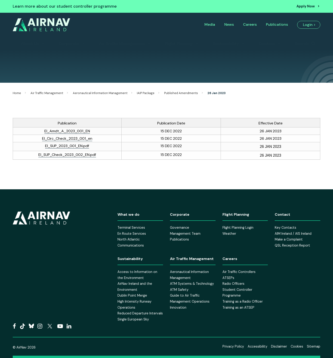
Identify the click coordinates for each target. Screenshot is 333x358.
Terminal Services (131, 227)
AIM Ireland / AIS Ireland (293, 233)
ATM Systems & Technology (192, 284)
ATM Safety (179, 290)
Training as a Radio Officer (242, 301)
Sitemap (313, 346)
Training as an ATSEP (238, 307)
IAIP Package (145, 93)
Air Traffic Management (122, 43)
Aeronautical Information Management (100, 93)
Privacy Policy (233, 346)
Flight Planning (179, 43)
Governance (179, 227)
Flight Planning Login (237, 227)
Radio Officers (233, 284)
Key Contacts (285, 227)
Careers (250, 24)
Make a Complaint (289, 239)
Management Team (185, 233)
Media (209, 24)
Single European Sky (133, 319)
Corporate (69, 43)
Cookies (297, 346)
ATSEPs (228, 278)
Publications (277, 24)
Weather (229, 233)
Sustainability (226, 43)
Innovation (178, 307)
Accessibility (257, 346)
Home (17, 93)
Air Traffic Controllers (239, 272)
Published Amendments (181, 93)
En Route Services (131, 233)
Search (301, 43)
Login (308, 24)
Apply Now (305, 6)
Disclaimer (279, 346)
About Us (30, 43)
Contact (267, 43)
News (229, 24)
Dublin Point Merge (132, 295)
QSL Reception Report (292, 245)
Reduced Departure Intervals (140, 313)
